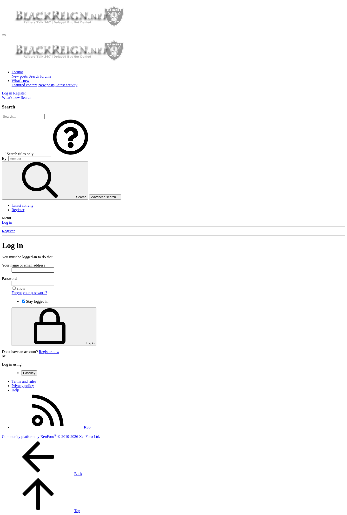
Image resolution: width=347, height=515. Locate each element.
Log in (7, 222)
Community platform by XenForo (51, 437)
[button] (70, 154)
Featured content (24, 85)
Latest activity (66, 85)
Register (18, 210)
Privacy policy (23, 386)
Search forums (40, 76)
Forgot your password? (29, 293)
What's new (20, 81)
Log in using (11, 364)
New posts (20, 76)
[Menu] (4, 35)
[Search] (26, 97)
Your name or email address (23, 265)
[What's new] (11, 97)
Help (15, 390)
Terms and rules (24, 381)
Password (9, 278)
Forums (17, 72)
